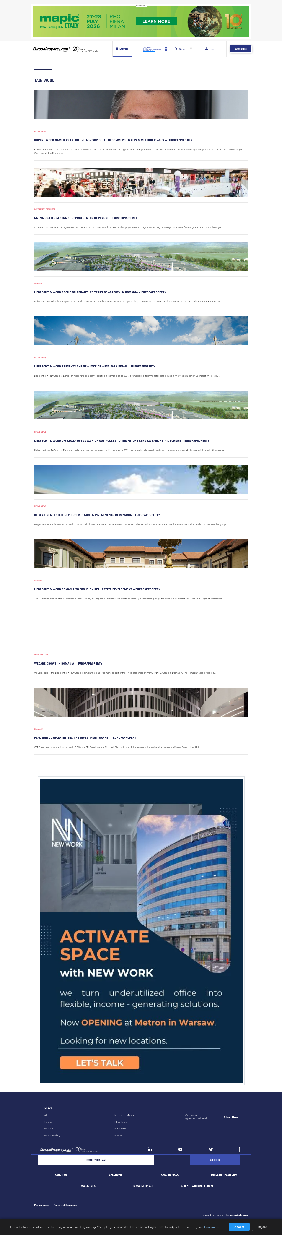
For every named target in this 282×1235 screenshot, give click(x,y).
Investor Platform (224, 1175)
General (38, 283)
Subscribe (241, 49)
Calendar (115, 1175)
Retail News (40, 131)
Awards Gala (170, 1175)
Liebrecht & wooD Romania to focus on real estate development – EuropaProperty (97, 589)
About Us (61, 1175)
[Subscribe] (215, 1160)
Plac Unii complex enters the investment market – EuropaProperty (86, 738)
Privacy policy (41, 1205)
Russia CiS (119, 1135)
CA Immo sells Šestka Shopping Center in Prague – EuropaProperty (85, 218)
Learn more (211, 1227)
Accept (239, 1227)
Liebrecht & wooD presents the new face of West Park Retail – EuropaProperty (94, 366)
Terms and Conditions (65, 1205)
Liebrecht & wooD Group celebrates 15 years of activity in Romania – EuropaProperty (100, 292)
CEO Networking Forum (197, 1186)
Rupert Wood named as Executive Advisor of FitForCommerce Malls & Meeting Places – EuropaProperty (113, 140)
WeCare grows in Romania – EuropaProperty (68, 663)
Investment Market (44, 209)
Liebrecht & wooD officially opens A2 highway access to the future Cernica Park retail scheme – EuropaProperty (121, 441)
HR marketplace (143, 1186)
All (45, 1115)
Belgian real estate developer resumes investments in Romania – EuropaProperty (97, 515)
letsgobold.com (239, 1215)
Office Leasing (41, 655)
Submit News (231, 1117)
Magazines (88, 1186)
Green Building (52, 1135)
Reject (262, 1227)
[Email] (96, 1160)
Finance (38, 729)
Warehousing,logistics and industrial (196, 1117)
